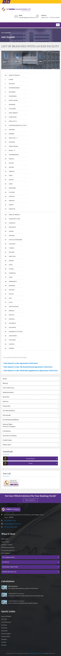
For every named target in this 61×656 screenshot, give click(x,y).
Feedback (4, 639)
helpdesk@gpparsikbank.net (27, 17)
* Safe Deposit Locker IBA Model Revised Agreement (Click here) (28, 367)
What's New (4, 539)
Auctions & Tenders (10, 435)
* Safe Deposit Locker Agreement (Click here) (20, 363)
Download (4, 630)
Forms (17, 463)
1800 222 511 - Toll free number (50, 17)
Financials (6, 406)
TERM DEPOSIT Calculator (16, 593)
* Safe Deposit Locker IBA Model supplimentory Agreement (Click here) (30, 370)
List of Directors (8, 388)
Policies (5, 401)
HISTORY (4, 619)
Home (5, 379)
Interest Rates (5, 636)
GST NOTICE (5, 562)
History (5, 383)
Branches (6, 397)
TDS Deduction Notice (7, 547)
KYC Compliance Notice (8, 557)
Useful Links (7, 440)
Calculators (7, 431)
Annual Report (19, 459)
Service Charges (6, 633)
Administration (8, 392)
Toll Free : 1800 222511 (10, 527)
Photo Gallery (5, 553)
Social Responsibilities (11, 420)
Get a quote (30, 500)
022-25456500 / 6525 (10, 520)
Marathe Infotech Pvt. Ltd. (37, 653)
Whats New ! (7, 445)
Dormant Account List (7, 550)
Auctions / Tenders (6, 544)
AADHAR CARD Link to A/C (9, 572)
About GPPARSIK (6, 616)
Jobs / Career (5, 542)
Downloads (7, 415)
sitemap (3, 645)
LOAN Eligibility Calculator (16, 601)
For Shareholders (9, 410)
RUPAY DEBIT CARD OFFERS (10, 567)
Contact (3, 642)
